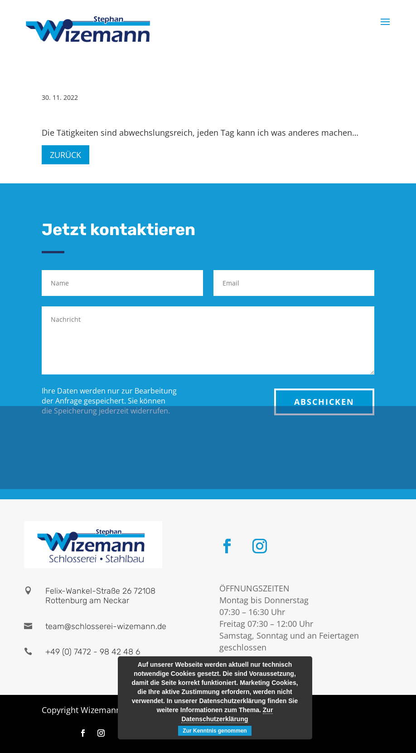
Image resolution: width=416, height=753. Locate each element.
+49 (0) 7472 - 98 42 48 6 (92, 652)
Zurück (65, 154)
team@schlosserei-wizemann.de (105, 626)
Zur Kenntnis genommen (215, 731)
